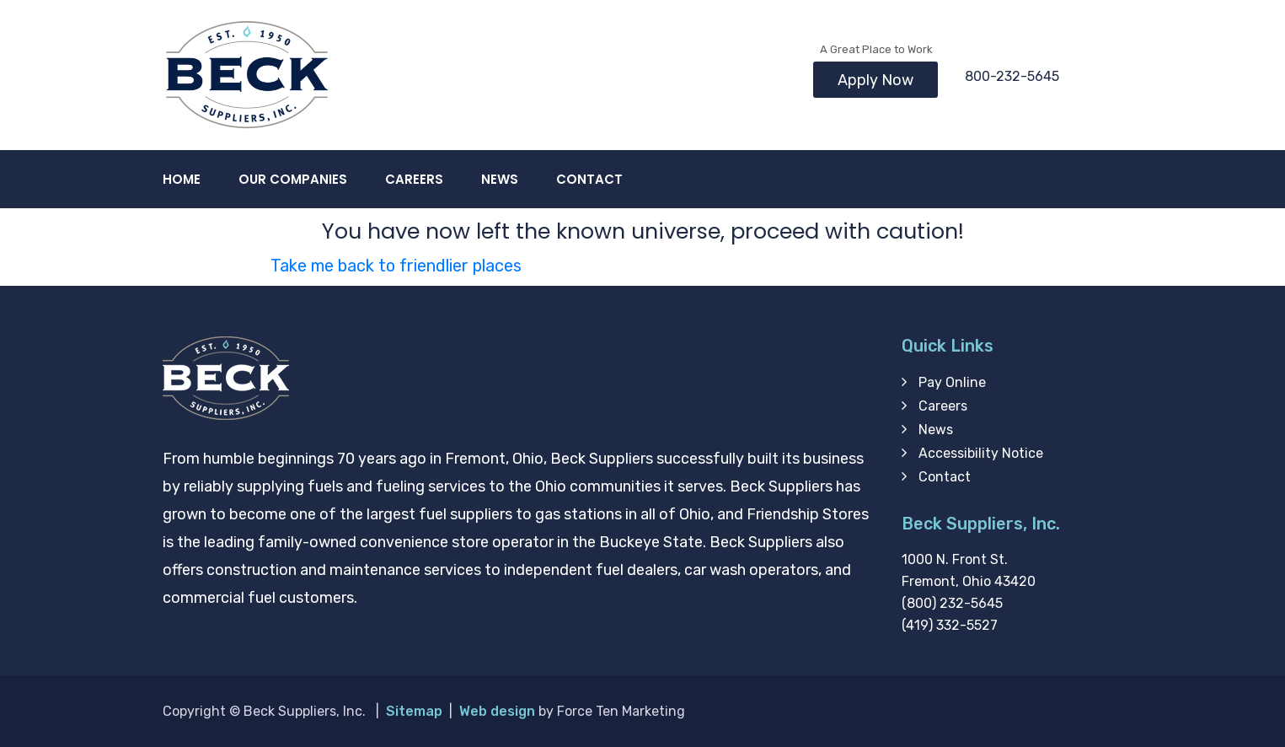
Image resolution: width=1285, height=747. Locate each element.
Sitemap (414, 711)
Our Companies (292, 179)
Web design (497, 711)
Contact (589, 179)
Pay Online (952, 382)
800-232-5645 (1012, 76)
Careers (414, 179)
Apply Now (875, 80)
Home (182, 179)
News (499, 179)
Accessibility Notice (980, 453)
